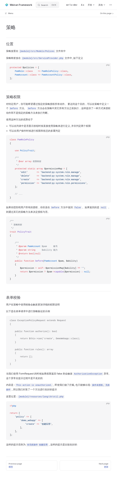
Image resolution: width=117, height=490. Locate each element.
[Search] (47, 5)
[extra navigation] (110, 5)
